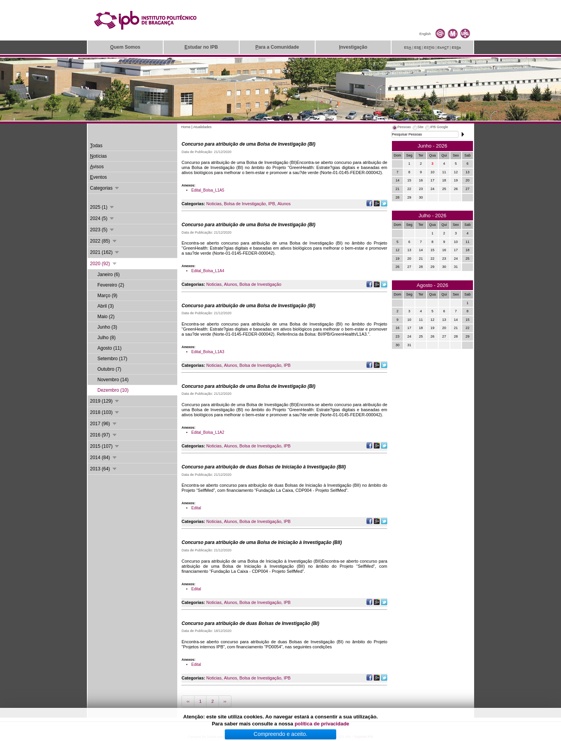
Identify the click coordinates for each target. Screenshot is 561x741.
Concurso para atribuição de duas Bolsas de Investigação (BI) (250, 623)
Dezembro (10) (113, 390)
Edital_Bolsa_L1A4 (207, 271)
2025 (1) (102, 207)
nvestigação (353, 47)
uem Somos (125, 47)
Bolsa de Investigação (245, 203)
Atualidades (202, 127)
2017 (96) (104, 424)
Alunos (284, 203)
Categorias (105, 188)
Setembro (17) (112, 358)
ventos (98, 177)
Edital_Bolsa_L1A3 (207, 352)
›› (225, 701)
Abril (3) (105, 306)
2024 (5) (102, 218)
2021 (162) (105, 252)
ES (407, 47)
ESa (456, 47)
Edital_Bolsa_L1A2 (207, 432)
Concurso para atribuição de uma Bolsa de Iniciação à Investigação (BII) (262, 542)
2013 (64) (104, 469)
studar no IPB (201, 47)
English (425, 34)
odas (96, 145)
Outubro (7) (109, 369)
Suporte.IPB (363, 737)
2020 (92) (104, 263)
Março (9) (107, 295)
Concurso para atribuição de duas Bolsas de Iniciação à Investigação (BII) (264, 467)
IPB (271, 203)
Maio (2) (106, 316)
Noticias (214, 203)
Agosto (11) (109, 348)
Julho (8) (106, 337)
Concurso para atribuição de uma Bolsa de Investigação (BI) (248, 144)
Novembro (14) (113, 379)
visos (97, 166)
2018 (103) (105, 412)
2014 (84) (104, 457)
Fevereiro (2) (110, 285)
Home (186, 127)
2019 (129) (105, 401)
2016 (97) (104, 435)
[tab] (401, 128)
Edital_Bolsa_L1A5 (207, 190)
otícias (98, 156)
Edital (196, 508)
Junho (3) (107, 327)
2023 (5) (102, 230)
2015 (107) (105, 446)
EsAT (443, 47)
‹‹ (188, 701)
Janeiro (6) (108, 274)
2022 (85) (104, 241)
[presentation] (401, 128)
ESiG (429, 47)
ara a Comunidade (277, 47)
